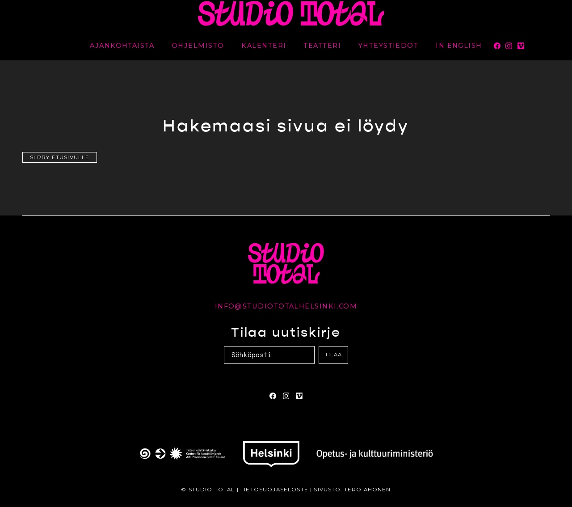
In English (459, 46)
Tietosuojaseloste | (277, 489)
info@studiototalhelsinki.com (286, 306)
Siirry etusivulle (60, 157)
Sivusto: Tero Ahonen (352, 489)
